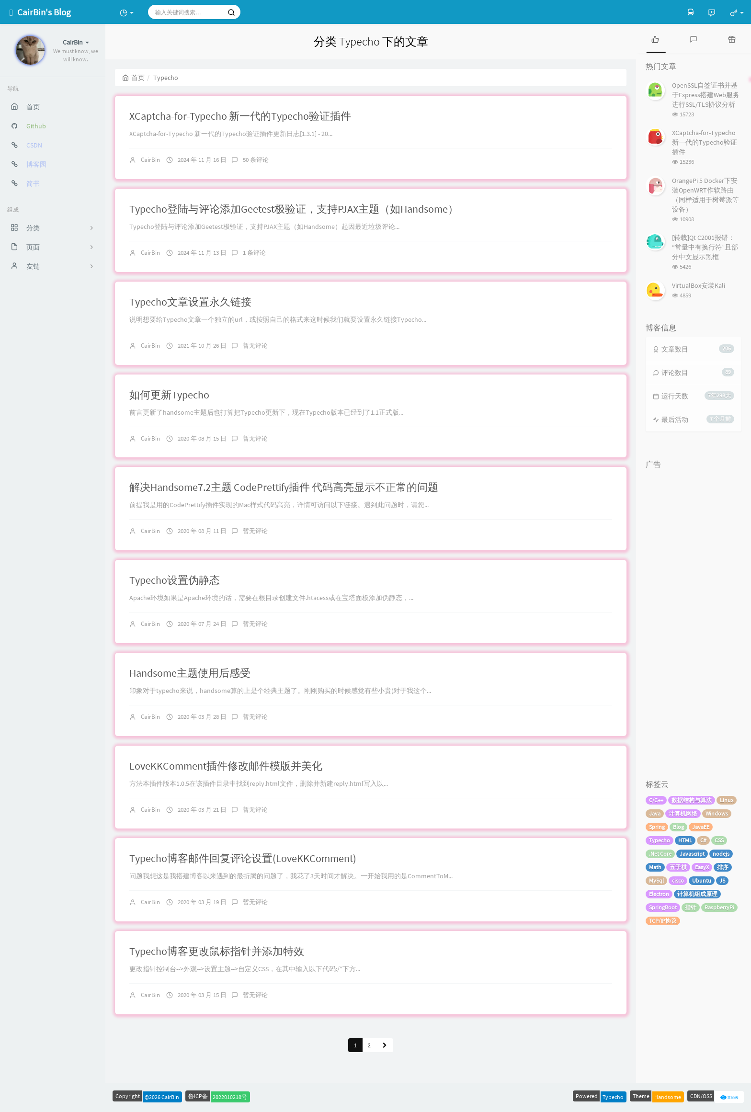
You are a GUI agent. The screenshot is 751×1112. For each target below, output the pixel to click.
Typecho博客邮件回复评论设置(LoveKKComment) (242, 858)
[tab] (655, 38)
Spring (657, 826)
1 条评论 (254, 253)
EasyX (702, 867)
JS (722, 880)
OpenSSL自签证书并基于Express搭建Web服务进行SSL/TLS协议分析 (706, 95)
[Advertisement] (693, 617)
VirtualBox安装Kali (698, 285)
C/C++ (656, 800)
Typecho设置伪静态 (174, 580)
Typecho (659, 840)
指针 (690, 907)
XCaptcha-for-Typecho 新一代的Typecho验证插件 (240, 116)
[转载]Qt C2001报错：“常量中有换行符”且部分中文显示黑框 (705, 247)
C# (703, 840)
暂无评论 (255, 345)
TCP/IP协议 (663, 920)
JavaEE (700, 826)
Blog (678, 826)
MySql (656, 880)
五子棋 (678, 867)
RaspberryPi (719, 907)
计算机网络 (683, 813)
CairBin (150, 160)
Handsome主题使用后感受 (189, 673)
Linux (726, 800)
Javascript (692, 853)
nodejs (721, 853)
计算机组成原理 (697, 893)
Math (655, 867)
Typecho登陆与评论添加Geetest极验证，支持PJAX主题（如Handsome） (293, 209)
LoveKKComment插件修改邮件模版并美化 (225, 765)
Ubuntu (701, 880)
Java (654, 813)
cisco (678, 880)
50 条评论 (256, 160)
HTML (685, 840)
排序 (722, 867)
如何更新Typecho (169, 394)
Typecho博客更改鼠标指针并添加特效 (216, 951)
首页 (133, 77)
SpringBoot (663, 907)
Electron (659, 893)
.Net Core (660, 853)
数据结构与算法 (691, 800)
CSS (719, 840)
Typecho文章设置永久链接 (190, 301)
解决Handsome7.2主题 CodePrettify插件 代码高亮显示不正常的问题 (283, 487)
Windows (716, 813)
